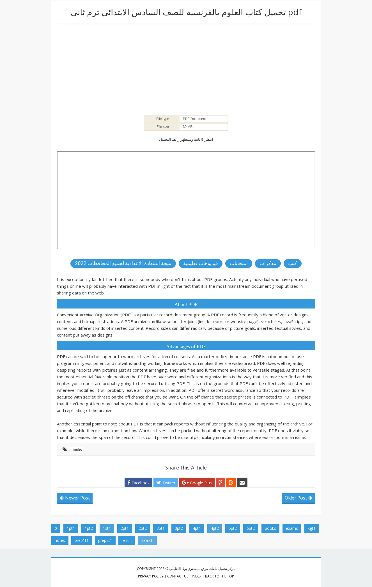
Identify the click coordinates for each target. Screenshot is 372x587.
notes (60, 540)
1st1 (107, 528)
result (127, 540)
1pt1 (71, 528)
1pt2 (89, 528)
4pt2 (215, 528)
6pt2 (251, 528)
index (196, 576)
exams (292, 528)
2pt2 (143, 528)
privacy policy (151, 576)
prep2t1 (105, 540)
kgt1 (312, 528)
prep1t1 (82, 540)
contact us (177, 576)
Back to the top (219, 576)
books (77, 449)
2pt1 (125, 528)
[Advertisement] (186, 69)
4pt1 (197, 528)
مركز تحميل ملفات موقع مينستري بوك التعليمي (202, 568)
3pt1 (161, 528)
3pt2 (179, 528)
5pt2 (233, 528)
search (147, 540)
